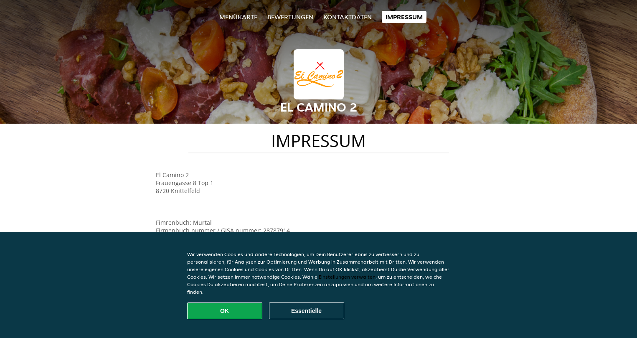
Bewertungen (290, 17)
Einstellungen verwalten (347, 277)
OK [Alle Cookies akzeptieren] (224, 311)
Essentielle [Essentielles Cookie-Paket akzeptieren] (306, 311)
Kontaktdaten (347, 17)
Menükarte (238, 17)
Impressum (404, 17)
